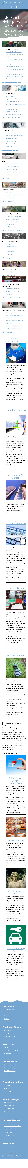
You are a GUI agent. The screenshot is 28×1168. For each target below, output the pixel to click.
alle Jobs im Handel (8, 201)
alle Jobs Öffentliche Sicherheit (11, 297)
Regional (6, 1019)
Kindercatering (16, 840)
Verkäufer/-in (10, 198)
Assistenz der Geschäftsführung (15, 172)
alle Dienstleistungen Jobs (10, 150)
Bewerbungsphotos (10, 1091)
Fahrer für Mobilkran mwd (14, 52)
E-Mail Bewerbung (10, 1071)
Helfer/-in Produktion (12, 219)
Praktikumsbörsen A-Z (16, 411)
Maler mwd (9, 323)
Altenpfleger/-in (10, 96)
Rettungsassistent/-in (12, 289)
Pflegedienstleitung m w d (13, 101)
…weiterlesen (18, 749)
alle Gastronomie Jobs (8, 275)
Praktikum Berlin (9, 1036)
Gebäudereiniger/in (11, 138)
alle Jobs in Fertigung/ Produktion (12, 230)
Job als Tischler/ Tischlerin (14, 326)
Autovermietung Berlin (16, 949)
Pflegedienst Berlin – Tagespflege (16, 781)
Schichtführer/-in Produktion (14, 222)
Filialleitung (9, 192)
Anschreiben (8, 1085)
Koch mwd (9, 272)
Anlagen (6, 1088)
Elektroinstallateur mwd (13, 329)
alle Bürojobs (6, 178)
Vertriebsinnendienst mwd (14, 164)
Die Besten (7, 1013)
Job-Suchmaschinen (16, 654)
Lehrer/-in (9, 249)
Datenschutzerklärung (11, 1050)
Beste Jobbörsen (16, 588)
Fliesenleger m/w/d (11, 313)
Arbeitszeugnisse (9, 1105)
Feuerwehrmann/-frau (12, 291)
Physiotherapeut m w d (12, 99)
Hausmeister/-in (10, 144)
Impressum (7, 1053)
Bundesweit (7, 1016)
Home (6, 1047)
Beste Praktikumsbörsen (16, 522)
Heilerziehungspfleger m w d (14, 114)
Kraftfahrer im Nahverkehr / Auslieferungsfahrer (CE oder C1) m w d (15, 76)
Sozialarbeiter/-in (11, 251)
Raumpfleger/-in (11, 141)
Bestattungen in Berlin (16, 892)
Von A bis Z (7, 1033)
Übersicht (7, 1074)
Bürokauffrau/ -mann (12, 175)
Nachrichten (8, 1146)
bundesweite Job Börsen (16, 476)
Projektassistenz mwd (12, 166)
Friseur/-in (9, 146)
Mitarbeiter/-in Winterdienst (14, 135)
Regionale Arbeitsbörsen (15, 339)
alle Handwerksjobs (8, 332)
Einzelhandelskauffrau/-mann (15, 195)
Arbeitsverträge (9, 1102)
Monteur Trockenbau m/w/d (14, 320)
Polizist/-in (9, 294)
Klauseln (6, 1111)
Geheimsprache (9, 1108)
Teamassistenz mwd (12, 169)
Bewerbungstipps (9, 1065)
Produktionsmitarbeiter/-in (14, 216)
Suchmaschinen (9, 1009)
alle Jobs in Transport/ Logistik (11, 82)
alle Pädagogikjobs (8, 258)
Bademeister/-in (10, 133)
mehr (7, 402)
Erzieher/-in (9, 254)
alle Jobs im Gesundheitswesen (11, 117)
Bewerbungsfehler (10, 1068)
